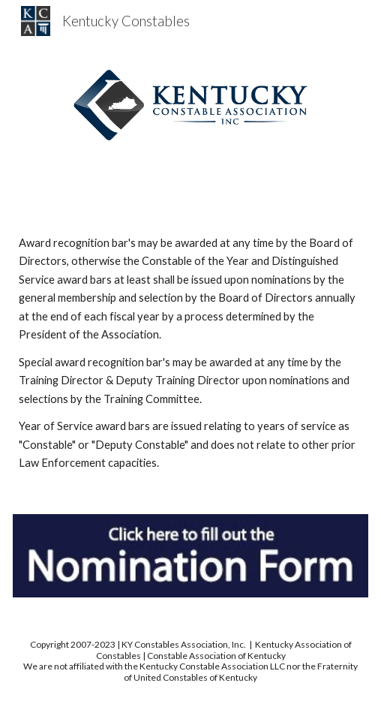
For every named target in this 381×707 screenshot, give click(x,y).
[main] (190, 353)
